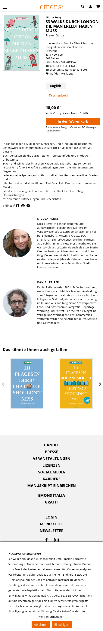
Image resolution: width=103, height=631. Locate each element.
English (55, 86)
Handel (51, 445)
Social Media (51, 472)
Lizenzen (51, 465)
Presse (51, 451)
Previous (3, 384)
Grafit (51, 502)
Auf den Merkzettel (61, 73)
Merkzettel (51, 523)
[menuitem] (51, 445)
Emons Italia (51, 495)
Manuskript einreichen (51, 485)
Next (100, 384)
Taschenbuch (58, 95)
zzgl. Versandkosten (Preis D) (72, 113)
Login (51, 517)
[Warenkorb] (97, 7)
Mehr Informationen (51, 616)
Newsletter (52, 530)
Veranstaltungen (51, 458)
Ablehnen (41, 625)
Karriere (52, 478)
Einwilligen (61, 625)
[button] (83, 7)
